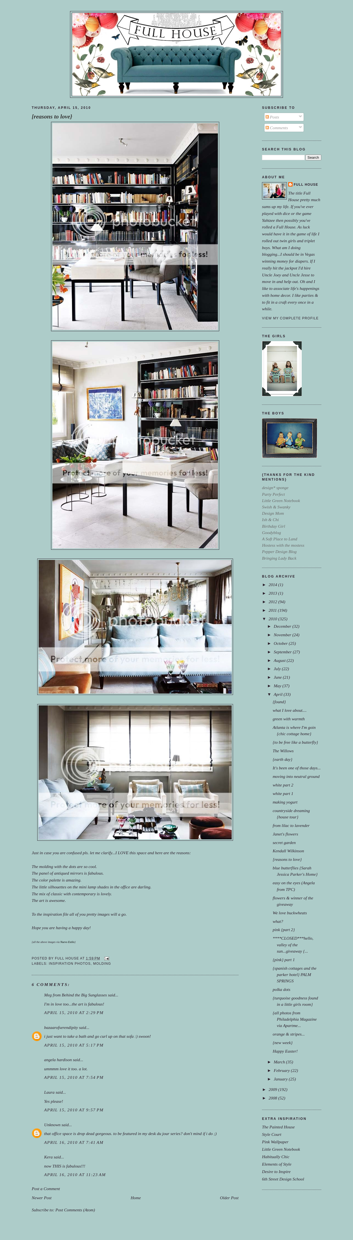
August (280, 660)
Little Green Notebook (281, 1149)
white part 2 (283, 785)
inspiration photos (70, 964)
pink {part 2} (284, 929)
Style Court (271, 1134)
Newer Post (42, 1197)
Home (136, 1197)
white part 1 (283, 793)
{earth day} (282, 759)
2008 (273, 1098)
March (280, 1062)
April (279, 694)
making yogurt (285, 802)
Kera (48, 1157)
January (281, 1079)
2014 (273, 584)
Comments (277, 127)
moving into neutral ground (296, 776)
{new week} (283, 1042)
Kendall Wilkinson (288, 850)
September (283, 651)
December (283, 626)
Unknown (52, 1124)
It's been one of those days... (297, 767)
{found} (279, 701)
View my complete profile (290, 318)
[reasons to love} (52, 116)
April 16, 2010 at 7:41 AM (74, 1142)
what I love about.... (290, 710)
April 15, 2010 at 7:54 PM (74, 1077)
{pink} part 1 (284, 959)
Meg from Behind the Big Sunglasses (75, 995)
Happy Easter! (285, 1051)
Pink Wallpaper (275, 1141)
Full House (306, 185)
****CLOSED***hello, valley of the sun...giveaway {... (293, 944)
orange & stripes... (289, 1034)
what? (278, 921)
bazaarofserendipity (61, 1027)
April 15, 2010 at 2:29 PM (74, 1012)
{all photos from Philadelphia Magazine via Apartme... (295, 1019)
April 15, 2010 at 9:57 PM (74, 1109)
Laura (49, 1092)
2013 (273, 593)
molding (102, 964)
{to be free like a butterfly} (295, 742)
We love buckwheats (290, 912)
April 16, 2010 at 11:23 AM (75, 1174)
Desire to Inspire (276, 1171)
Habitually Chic (275, 1156)
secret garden (284, 842)
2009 (273, 1089)
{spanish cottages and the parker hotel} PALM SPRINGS (295, 974)
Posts (272, 117)
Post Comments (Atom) (75, 1209)
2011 (273, 610)
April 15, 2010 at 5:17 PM (74, 1045)
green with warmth (289, 718)
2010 (273, 618)
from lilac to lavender (291, 825)
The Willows (283, 750)
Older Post (229, 1197)
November (283, 634)
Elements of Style (277, 1164)
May (278, 685)
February (282, 1070)
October (281, 643)
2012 (273, 601)
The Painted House (278, 1127)
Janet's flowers (285, 834)
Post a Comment (46, 1188)
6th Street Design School (283, 1179)
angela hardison (58, 1059)
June (278, 677)
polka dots (281, 989)
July (278, 668)
